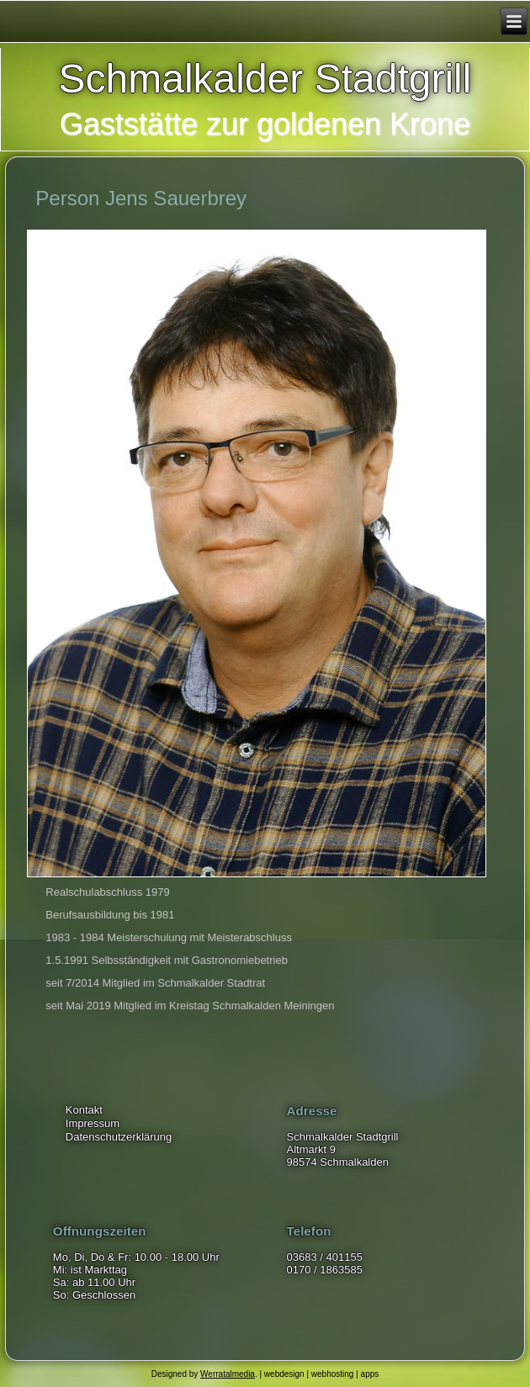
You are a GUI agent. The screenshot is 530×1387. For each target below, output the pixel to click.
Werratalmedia (227, 1374)
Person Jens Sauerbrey (140, 198)
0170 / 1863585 (325, 1269)
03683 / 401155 (325, 1257)
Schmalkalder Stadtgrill (265, 78)
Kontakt (84, 1110)
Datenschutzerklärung (119, 1136)
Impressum (92, 1123)
